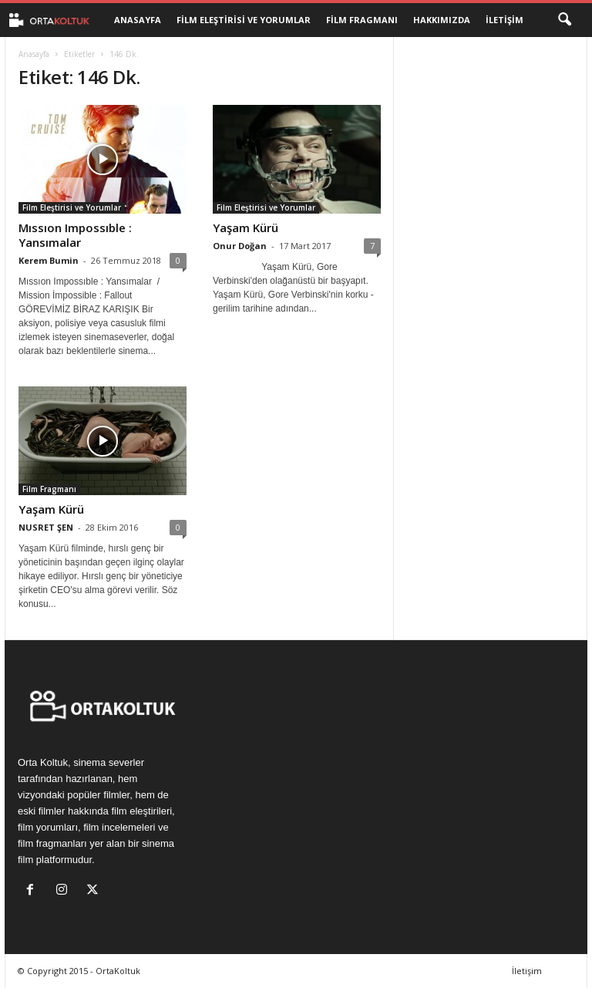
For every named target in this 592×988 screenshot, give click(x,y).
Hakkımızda (441, 19)
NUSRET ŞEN (45, 527)
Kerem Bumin (48, 260)
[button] (564, 20)
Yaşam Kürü (245, 227)
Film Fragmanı (362, 19)
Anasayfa (137, 19)
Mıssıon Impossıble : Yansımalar (75, 235)
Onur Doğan (240, 245)
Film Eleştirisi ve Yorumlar (244, 19)
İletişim (504, 19)
